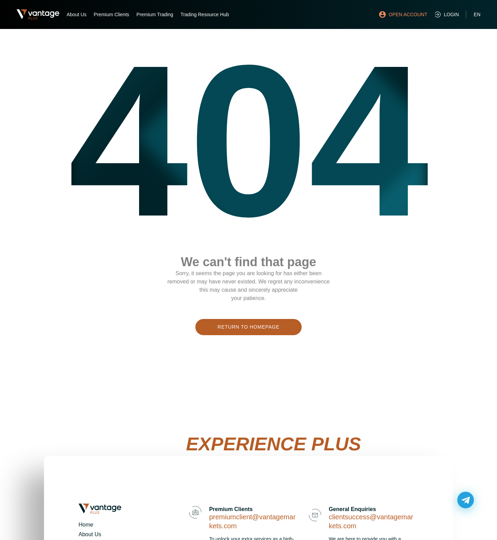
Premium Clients (111, 14)
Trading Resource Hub (205, 14)
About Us (77, 14)
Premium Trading (154, 14)
